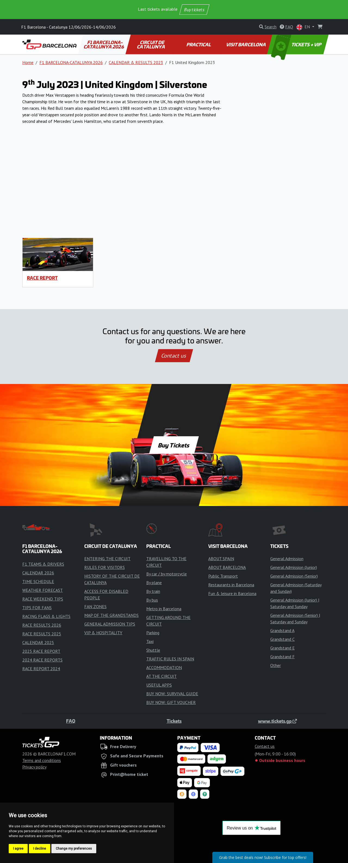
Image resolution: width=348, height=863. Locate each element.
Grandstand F (282, 656)
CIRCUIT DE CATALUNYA (151, 44)
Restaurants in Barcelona (231, 584)
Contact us (174, 355)
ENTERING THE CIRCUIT (107, 558)
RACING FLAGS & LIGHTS (46, 616)
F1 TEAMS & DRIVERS (43, 564)
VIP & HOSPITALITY (103, 632)
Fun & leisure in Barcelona (232, 593)
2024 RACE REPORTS (42, 660)
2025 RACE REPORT (41, 651)
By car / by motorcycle (166, 574)
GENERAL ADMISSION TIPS (109, 624)
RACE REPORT (42, 278)
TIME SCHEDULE (38, 581)
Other (275, 665)
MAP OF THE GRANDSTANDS (111, 615)
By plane (154, 582)
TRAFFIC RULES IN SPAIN (170, 658)
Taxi (150, 641)
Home (27, 62)
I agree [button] (18, 848)
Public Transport (223, 576)
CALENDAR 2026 (38, 572)
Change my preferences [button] (74, 848)
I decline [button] (39, 848)
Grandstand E (282, 648)
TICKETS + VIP (296, 44)
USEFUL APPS (159, 685)
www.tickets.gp (277, 721)
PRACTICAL (199, 44)
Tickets (174, 721)
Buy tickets (194, 9)
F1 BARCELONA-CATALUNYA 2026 (104, 44)
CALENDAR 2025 (38, 642)
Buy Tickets (174, 445)
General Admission (286, 558)
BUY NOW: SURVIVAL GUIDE (172, 693)
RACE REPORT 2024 (41, 668)
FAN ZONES (95, 606)
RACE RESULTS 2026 (41, 625)
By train (153, 591)
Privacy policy (34, 767)
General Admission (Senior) (294, 576)
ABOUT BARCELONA (227, 567)
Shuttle (153, 650)
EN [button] (303, 27)
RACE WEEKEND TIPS (42, 599)
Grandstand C (282, 639)
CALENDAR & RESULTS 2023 (136, 62)
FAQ (70, 721)
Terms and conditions (41, 760)
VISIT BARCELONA (246, 44)
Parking (152, 632)
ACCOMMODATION (164, 667)
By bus (152, 600)
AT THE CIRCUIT (161, 676)
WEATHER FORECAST (42, 590)
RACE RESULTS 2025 (41, 633)
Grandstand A (282, 630)
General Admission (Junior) (293, 567)
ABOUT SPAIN (221, 558)
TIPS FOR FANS (37, 607)
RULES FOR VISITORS (104, 567)
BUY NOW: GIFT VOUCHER (171, 702)
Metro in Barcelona (163, 608)
